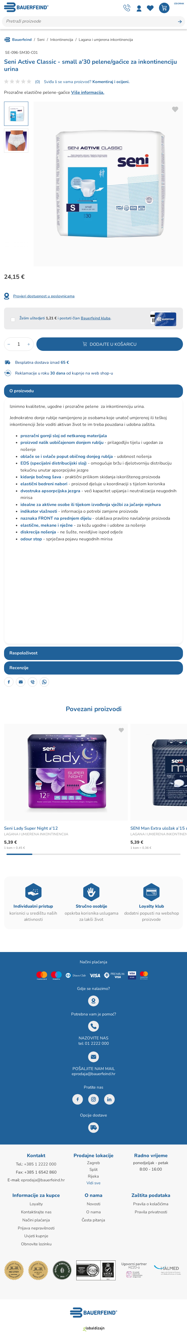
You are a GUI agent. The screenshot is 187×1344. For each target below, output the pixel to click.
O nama (93, 1211)
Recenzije (19, 668)
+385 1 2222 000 (40, 1164)
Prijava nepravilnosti (36, 1226)
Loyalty (36, 1203)
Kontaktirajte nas (36, 1211)
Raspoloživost (23, 653)
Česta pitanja (93, 1219)
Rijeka (93, 1176)
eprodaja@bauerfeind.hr (93, 1074)
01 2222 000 (97, 1043)
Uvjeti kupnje (36, 1234)
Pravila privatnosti (151, 1211)
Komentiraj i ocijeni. (110, 82)
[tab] (93, 391)
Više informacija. (87, 93)
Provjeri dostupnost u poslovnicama (44, 296)
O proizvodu (21, 391)
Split (93, 1169)
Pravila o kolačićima (150, 1203)
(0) (37, 82)
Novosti (93, 1203)
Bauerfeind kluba (95, 318)
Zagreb (93, 1163)
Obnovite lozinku (36, 1242)
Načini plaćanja (36, 1219)
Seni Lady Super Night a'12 (31, 828)
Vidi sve (93, 1182)
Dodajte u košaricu (113, 344)
